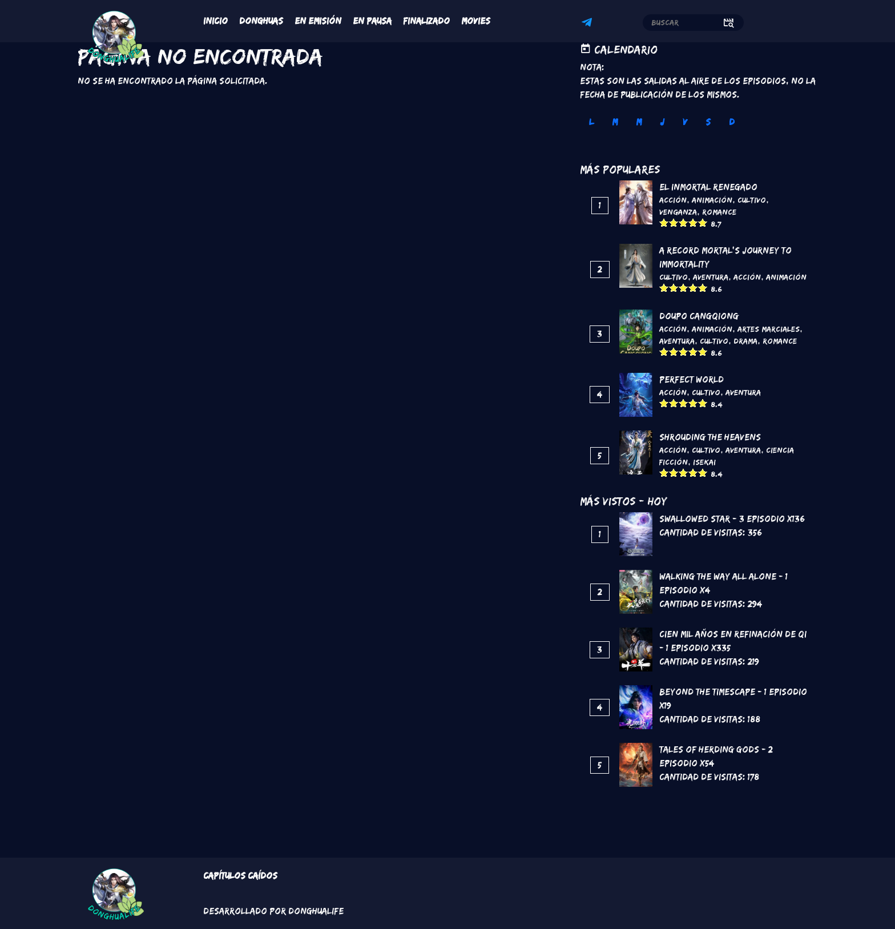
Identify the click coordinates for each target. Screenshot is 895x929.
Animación (712, 199)
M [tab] (615, 122)
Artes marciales (768, 328)
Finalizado (426, 21)
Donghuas (261, 21)
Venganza (678, 211)
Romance (719, 211)
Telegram (588, 24)
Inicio (215, 21)
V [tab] (685, 122)
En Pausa (372, 21)
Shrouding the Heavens (710, 437)
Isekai (704, 461)
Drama (745, 340)
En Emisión (318, 21)
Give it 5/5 (703, 222)
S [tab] (708, 122)
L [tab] (591, 122)
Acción (673, 199)
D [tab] (732, 122)
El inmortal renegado (708, 187)
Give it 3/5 (683, 222)
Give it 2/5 (674, 222)
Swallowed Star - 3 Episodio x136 (732, 519)
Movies (475, 21)
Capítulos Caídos (240, 875)
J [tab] (662, 122)
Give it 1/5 (664, 222)
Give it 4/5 (693, 222)
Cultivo (751, 199)
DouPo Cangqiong (699, 316)
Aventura (710, 276)
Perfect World (691, 379)
